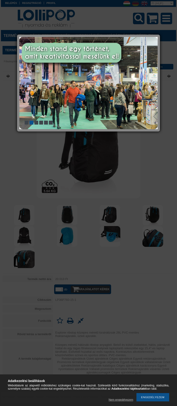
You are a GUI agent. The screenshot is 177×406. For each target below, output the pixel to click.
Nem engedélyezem (121, 399)
